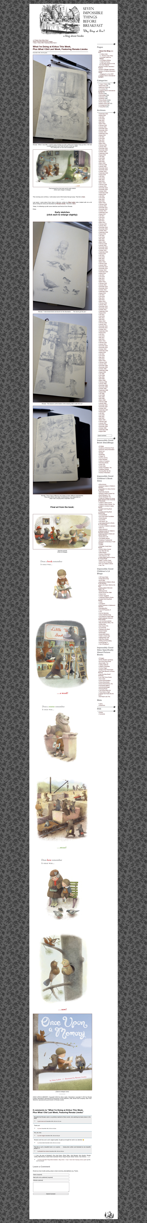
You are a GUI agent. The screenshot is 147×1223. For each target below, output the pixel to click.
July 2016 (101, 235)
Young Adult (102, 106)
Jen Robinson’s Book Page (106, 616)
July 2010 (101, 354)
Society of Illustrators (104, 472)
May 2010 (101, 357)
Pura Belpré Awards (104, 538)
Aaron (40, 1128)
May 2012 (101, 318)
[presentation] (51, 1204)
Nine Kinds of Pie (103, 626)
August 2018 (102, 194)
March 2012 (102, 321)
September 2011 (103, 331)
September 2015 (103, 252)
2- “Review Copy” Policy (106, 55)
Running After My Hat (104, 471)
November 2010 (103, 347)
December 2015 (103, 247)
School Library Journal (105, 549)
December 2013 (103, 286)
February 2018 (103, 204)
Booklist (101, 453)
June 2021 (102, 138)
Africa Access (102, 484)
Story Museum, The (104, 555)
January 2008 (102, 403)
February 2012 (103, 322)
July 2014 (101, 275)
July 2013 (101, 294)
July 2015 (101, 255)
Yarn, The (101, 565)
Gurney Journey (103, 457)
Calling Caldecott (103, 664)
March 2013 (102, 301)
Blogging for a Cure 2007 (107, 74)
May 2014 (101, 278)
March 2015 (102, 262)
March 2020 (102, 163)
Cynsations (102, 603)
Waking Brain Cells (104, 637)
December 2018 (103, 188)
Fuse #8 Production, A (105, 610)
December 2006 (103, 424)
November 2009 (103, 367)
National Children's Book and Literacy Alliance (106, 534)
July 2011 (101, 334)
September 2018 (103, 192)
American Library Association (106, 449)
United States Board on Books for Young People (106, 558)
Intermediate (102, 95)
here (83, 197)
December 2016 (103, 227)
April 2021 (101, 141)
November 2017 (103, 209)
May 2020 (101, 160)
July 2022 (101, 117)
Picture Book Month (104, 682)
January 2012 (102, 324)
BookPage (102, 454)
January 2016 (102, 245)
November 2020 (103, 150)
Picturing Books (103, 688)
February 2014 (103, 283)
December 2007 (103, 405)
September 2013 (103, 291)
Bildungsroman (103, 591)
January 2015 (102, 265)
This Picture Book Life (105, 690)
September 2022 (103, 113)
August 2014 (102, 273)
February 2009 (103, 382)
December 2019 (103, 168)
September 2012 (103, 311)
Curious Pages (103, 668)
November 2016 (103, 229)
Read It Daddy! (103, 631)
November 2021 (103, 130)
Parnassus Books (103, 462)
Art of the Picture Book (105, 661)
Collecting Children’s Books (106, 597)
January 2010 (102, 364)
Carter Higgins (42, 1135)
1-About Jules (104, 54)
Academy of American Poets (106, 448)
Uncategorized (103, 105)
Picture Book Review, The (106, 683)
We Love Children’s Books (106, 563)
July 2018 (101, 196)
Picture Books (103, 100)
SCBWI (101, 544)
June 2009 (102, 375)
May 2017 (101, 219)
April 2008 (101, 398)
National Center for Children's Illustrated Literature (106, 531)
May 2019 (101, 179)
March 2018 (102, 202)
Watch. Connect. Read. (105, 560)
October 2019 (102, 171)
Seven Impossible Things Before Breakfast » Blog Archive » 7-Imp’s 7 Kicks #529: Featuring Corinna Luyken (62, 1159)
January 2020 (102, 166)
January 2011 (102, 344)
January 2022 (102, 127)
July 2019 (101, 176)
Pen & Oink (102, 679)
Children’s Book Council (105, 502)
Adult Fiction (102, 85)
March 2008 (102, 400)
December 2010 (103, 345)
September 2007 (103, 410)
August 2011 (102, 332)
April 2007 (101, 418)
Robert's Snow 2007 (104, 103)
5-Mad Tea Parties (105, 62)
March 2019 (102, 183)
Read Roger (102, 632)
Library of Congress (104, 461)
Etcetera (101, 93)
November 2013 (103, 288)
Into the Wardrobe (104, 613)
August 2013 (102, 293)
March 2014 (102, 281)
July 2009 (101, 373)
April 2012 (101, 319)
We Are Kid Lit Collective (105, 562)
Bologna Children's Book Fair (106, 493)
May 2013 (101, 298)
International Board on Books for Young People (106, 523)
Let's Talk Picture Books (105, 677)
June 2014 (102, 276)
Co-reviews (102, 89)
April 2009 (101, 378)
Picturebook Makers (104, 685)
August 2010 (102, 352)
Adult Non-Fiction (103, 87)
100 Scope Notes (103, 577)
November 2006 (103, 426)
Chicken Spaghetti (104, 595)
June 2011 (102, 336)
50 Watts (101, 446)
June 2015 (102, 257)
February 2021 (103, 145)
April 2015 (101, 260)
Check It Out (102, 594)
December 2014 (103, 266)
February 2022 (103, 125)
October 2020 (102, 151)
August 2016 (102, 234)
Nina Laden (71, 202)
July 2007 (101, 413)
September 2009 (103, 370)
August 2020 (102, 155)
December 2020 (103, 148)
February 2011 (103, 342)
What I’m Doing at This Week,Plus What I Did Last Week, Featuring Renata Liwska (60, 47)
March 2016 (102, 242)
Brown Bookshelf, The (105, 496)
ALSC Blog (102, 580)
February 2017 (103, 224)
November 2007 (103, 406)
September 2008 (103, 390)
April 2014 (101, 280)
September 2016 (103, 232)
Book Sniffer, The (103, 663)
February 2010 (103, 362)
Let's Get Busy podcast (105, 621)
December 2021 (103, 128)
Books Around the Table (105, 592)
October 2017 (102, 211)
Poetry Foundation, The (105, 467)
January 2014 (102, 285)
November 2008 (103, 387)
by (38, 1121)
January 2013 (102, 304)
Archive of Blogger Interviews (106, 69)
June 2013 (102, 296)
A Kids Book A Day (104, 578)
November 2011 (103, 327)
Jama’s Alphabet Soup (105, 614)
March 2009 (102, 380)
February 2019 (103, 184)
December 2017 (103, 207)
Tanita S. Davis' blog (104, 636)
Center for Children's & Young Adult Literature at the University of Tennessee (106, 500)
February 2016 (103, 243)
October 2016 (102, 230)
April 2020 (101, 161)
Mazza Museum (103, 529)
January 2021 (102, 146)
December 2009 (103, 365)
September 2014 (103, 271)
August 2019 (102, 174)
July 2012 (101, 314)
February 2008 (103, 401)
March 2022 (102, 123)
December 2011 (103, 326)
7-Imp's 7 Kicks (103, 84)
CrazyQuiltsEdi (103, 514)
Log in (100, 703)
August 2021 (102, 135)
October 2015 (102, 250)
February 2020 (103, 164)
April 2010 (101, 359)
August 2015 (102, 253)
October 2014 (102, 270)
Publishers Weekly (104, 469)
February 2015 (103, 263)
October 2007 (102, 408)
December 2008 (103, 385)
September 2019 (103, 173)
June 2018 (102, 197)
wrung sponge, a (103, 642)
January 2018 (102, 206)
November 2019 (103, 169)
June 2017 (102, 217)
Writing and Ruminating (105, 640)
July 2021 (101, 137)
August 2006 (102, 431)
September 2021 (103, 133)
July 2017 (101, 215)
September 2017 (103, 212)
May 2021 (101, 140)
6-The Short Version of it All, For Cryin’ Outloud (107, 64)
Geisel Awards (103, 518)
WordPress (102, 705)
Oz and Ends (102, 627)
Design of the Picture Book (106, 669)
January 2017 (102, 225)
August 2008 (102, 392)
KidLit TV (101, 527)
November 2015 (103, 248)
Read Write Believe (104, 634)
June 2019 (102, 178)
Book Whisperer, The (104, 495)
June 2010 (102, 355)
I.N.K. (100, 611)
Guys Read (102, 519)
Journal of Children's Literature (107, 526)
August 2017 (102, 214)
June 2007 (102, 415)
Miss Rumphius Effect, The (106, 622)
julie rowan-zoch (42, 1121)
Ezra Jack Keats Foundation (106, 516)
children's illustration (104, 666)
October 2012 (102, 309)
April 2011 (101, 339)
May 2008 (101, 396)
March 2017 (102, 222)
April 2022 (101, 122)
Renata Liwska (60, 203)
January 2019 (102, 186)
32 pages (101, 658)
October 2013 (102, 290)
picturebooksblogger (104, 687)
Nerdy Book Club (103, 536)
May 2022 (101, 120)
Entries (101, 712)
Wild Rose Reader (104, 639)
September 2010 (103, 350)
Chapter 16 (102, 456)
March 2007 (102, 420)
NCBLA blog (102, 624)
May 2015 (101, 258)
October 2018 (102, 191)
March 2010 (102, 360)
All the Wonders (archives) (106, 660)
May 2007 (101, 416)
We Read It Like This (104, 696)
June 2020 (102, 158)
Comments (102, 714)
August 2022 (102, 115)
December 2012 (103, 306)
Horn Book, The (103, 521)
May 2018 (101, 199)
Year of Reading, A (104, 644)
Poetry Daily (102, 466)
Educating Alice (103, 608)
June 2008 (102, 395)
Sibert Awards (103, 552)
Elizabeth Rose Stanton (44, 1151)
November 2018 (103, 189)
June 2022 (102, 118)
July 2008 (101, 393)
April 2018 (101, 201)
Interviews (102, 97)
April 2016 (101, 240)
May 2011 (101, 337)
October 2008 (102, 388)
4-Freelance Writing (105, 60)
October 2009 (102, 369)
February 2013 (103, 303)
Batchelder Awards (104, 492)
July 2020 (101, 156)
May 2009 (101, 377)
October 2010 (102, 349)
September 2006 (103, 429)
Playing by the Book (104, 629)
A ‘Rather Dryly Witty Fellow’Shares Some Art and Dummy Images (43, 41)
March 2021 (102, 143)
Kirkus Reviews (103, 459)
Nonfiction (101, 98)
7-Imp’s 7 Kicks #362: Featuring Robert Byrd (44, 42)
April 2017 (101, 220)
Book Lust (101, 451)
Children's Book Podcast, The (107, 504)
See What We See (104, 551)
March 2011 (102, 341)
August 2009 (102, 372)
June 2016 (102, 237)
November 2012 (103, 308)
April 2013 (101, 299)
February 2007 (103, 421)
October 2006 (102, 428)
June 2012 (102, 316)
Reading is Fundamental (105, 540)
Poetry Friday (102, 101)
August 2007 (102, 411)
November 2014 (103, 268)
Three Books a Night (104, 692)
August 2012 (102, 313)
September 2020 (103, 153)
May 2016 (101, 239)
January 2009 (102, 383)
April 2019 (101, 181)
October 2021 (102, 132)
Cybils (100, 602)
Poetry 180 (102, 464)
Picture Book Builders (105, 680)
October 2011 (102, 329)
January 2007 (102, 423)
